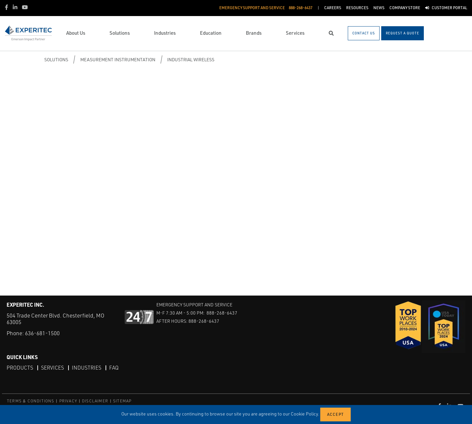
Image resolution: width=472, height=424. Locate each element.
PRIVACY (68, 400)
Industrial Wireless (190, 59)
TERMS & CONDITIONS (30, 400)
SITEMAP (122, 400)
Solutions (56, 59)
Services (52, 367)
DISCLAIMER (95, 400)
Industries (86, 367)
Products (20, 367)
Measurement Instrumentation (117, 59)
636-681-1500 (42, 333)
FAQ (114, 367)
